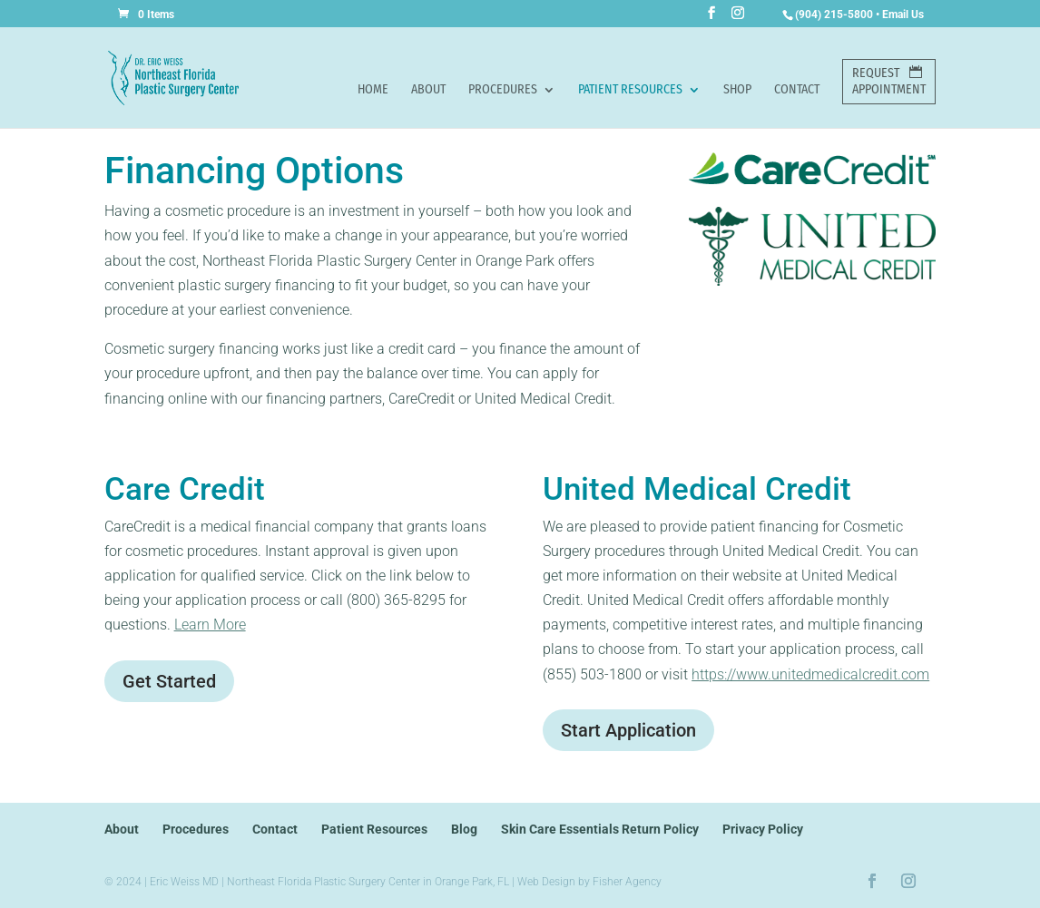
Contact (796, 90)
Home (373, 90)
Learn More (210, 624)
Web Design (546, 881)
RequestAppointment (889, 81)
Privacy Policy (762, 829)
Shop (737, 90)
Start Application (628, 730)
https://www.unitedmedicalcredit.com (810, 674)
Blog (464, 829)
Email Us (903, 14)
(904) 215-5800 (834, 14)
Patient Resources (630, 90)
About (428, 90)
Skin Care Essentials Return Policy (600, 829)
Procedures (502, 90)
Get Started (169, 681)
